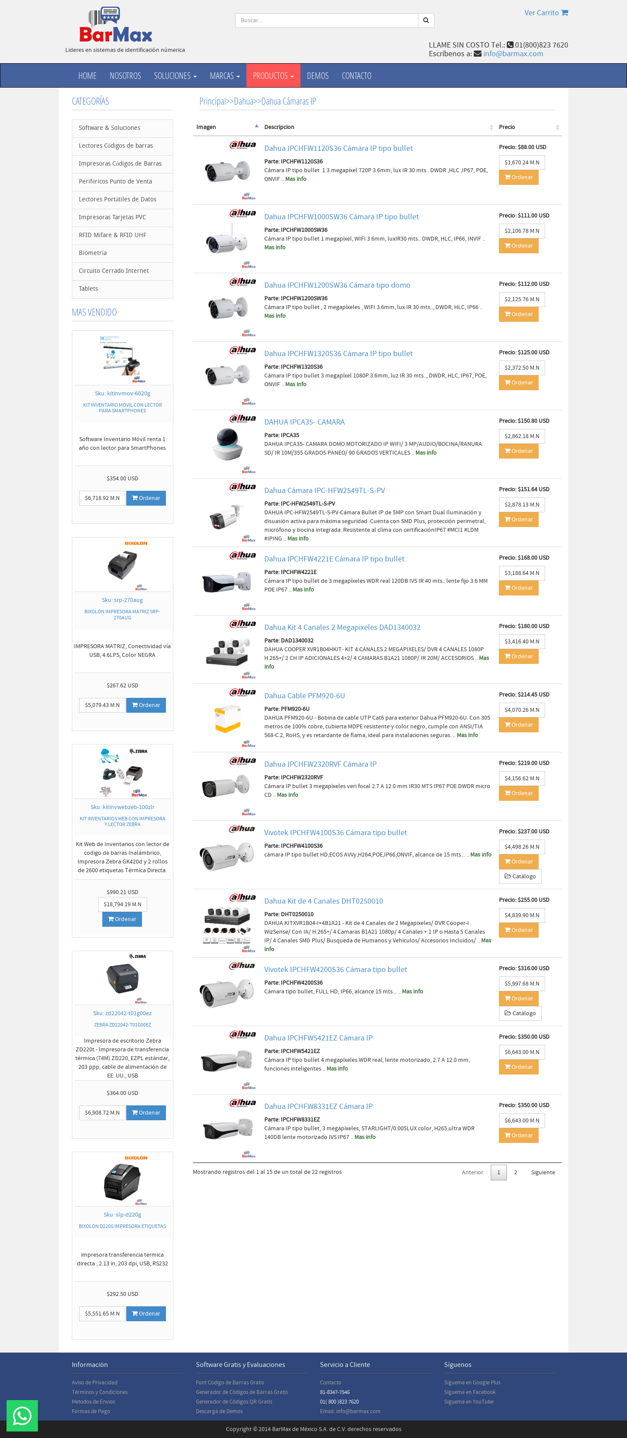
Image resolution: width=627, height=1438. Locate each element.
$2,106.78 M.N (522, 231)
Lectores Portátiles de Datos (117, 200)
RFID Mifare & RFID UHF (112, 235)
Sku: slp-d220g (122, 1215)
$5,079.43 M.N (102, 705)
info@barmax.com (513, 54)
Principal (212, 101)
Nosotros (125, 75)
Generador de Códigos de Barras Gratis (242, 1392)
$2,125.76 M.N (522, 299)
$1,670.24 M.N (522, 163)
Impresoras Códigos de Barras (120, 164)
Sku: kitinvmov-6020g (122, 394)
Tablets (88, 289)
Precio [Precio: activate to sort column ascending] (507, 127)
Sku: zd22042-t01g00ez (122, 1013)
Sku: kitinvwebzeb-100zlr (123, 807)
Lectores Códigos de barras (116, 146)
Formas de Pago (91, 1411)
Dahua (243, 101)
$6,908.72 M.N (102, 1113)
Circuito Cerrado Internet (114, 271)
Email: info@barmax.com (350, 1411)
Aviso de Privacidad (95, 1382)
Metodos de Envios (93, 1401)
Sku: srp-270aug (122, 600)
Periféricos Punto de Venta (115, 182)
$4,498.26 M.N (522, 847)
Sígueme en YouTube (468, 1401)
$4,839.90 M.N (522, 915)
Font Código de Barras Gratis (230, 1382)
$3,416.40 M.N (522, 642)
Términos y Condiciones (100, 1392)
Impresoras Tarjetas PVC (112, 217)
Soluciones (175, 75)
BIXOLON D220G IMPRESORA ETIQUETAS (122, 1226)
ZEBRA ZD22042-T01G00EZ (122, 1025)
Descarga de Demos (219, 1411)
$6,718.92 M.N (102, 498)
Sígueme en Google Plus (472, 1382)
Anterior (472, 1172)
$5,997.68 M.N (522, 984)
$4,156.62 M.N (522, 778)
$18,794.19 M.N (123, 904)
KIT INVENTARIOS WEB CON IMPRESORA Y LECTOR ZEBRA (122, 822)
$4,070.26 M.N (522, 710)
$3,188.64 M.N (522, 573)
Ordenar (146, 498)
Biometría (93, 253)
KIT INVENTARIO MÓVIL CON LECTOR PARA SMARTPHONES (122, 408)
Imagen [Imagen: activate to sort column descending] (206, 127)
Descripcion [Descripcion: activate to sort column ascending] (279, 127)
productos (273, 75)
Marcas (225, 75)
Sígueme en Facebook (470, 1392)
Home (87, 75)
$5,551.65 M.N (102, 1314)
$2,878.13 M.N (522, 505)
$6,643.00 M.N (522, 1052)
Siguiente (543, 1172)
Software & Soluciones (109, 128)
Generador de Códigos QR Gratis (234, 1401)
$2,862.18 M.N (522, 436)
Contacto (356, 75)
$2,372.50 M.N (522, 368)
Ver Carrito (546, 13)
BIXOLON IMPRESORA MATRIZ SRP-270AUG (122, 615)
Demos (318, 75)
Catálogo (520, 876)
